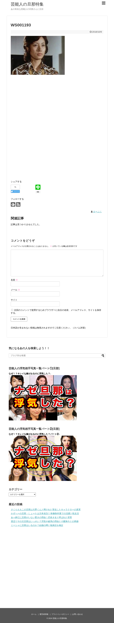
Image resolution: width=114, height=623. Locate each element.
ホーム (34, 614)
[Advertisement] (57, 97)
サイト (14, 300)
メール (15, 290)
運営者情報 (43, 614)
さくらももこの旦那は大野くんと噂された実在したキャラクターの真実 (46, 509)
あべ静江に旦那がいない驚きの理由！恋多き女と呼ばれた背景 (41, 517)
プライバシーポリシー (60, 614)
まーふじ (97, 211)
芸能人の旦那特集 (27, 4)
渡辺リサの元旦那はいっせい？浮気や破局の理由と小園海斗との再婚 (44, 521)
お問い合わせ (77, 614)
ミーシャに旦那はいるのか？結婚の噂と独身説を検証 (37, 525)
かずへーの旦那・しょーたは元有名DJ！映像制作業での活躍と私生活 (45, 513)
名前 (14, 280)
